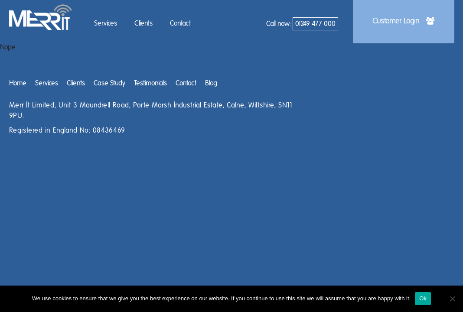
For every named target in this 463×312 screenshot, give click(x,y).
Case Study (109, 83)
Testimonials (150, 83)
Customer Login (403, 21)
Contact (180, 23)
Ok (423, 298)
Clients (143, 23)
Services (105, 23)
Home (17, 83)
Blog (211, 83)
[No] (452, 298)
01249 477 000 (315, 23)
